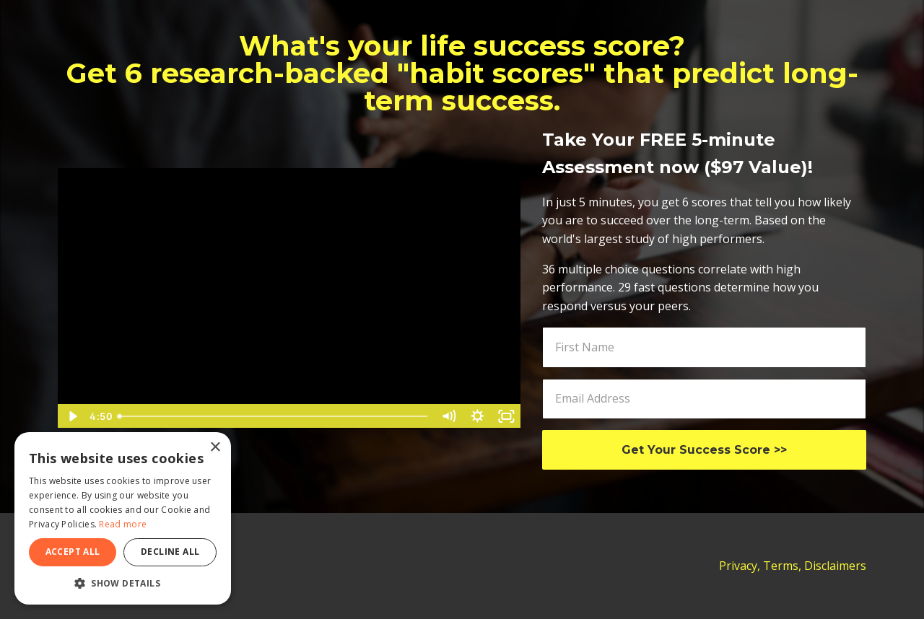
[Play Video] (71, 416)
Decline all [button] (170, 551)
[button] (123, 583)
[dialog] (122, 518)
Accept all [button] (72, 551)
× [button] (214, 447)
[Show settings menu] (477, 416)
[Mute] (449, 416)
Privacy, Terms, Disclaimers (792, 566)
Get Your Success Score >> (704, 450)
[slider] (273, 416)
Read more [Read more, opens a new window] (123, 524)
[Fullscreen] (506, 416)
